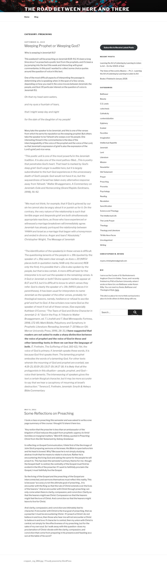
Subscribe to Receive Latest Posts (119, 47)
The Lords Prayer (107, 221)
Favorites (104, 133)
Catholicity (104, 113)
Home (26, 17)
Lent (102, 152)
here (117, 290)
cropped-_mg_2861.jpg (33, 561)
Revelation (104, 201)
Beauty (103, 99)
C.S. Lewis (104, 104)
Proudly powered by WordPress (58, 561)
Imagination (105, 138)
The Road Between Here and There (77, 9)
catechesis (104, 108)
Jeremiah (104, 147)
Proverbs (104, 186)
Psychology (105, 191)
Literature (104, 157)
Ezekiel (103, 128)
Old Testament (106, 172)
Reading (103, 196)
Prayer (103, 177)
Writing (103, 245)
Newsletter (104, 167)
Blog (36, 17)
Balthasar (104, 94)
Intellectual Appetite (108, 143)
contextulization (107, 118)
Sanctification (106, 206)
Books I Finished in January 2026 (113, 79)
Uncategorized (106, 240)
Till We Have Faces (108, 235)
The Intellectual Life (108, 216)
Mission (103, 162)
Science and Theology (109, 211)
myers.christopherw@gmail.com (113, 261)
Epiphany (104, 123)
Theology (104, 225)
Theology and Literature (110, 230)
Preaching (104, 182)
